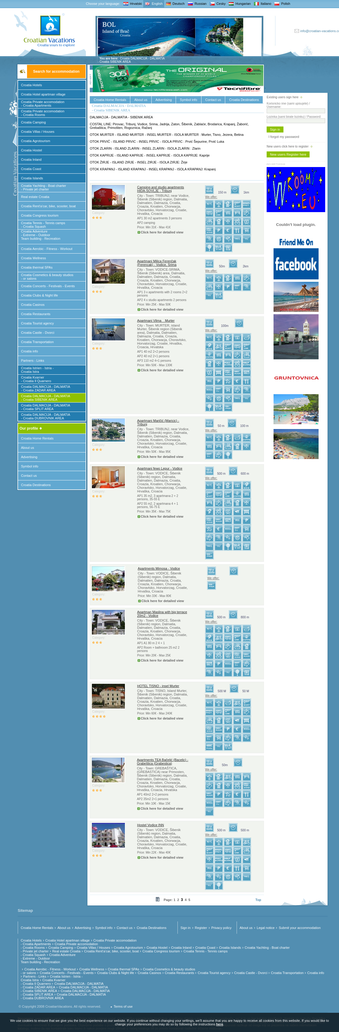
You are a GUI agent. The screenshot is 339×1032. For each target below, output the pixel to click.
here (219, 1024)
